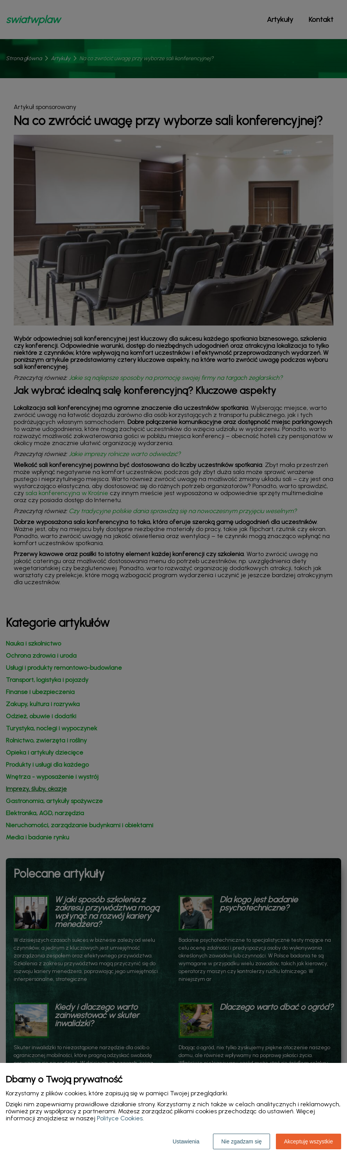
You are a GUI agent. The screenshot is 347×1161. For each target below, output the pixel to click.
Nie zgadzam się (241, 1141)
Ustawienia (186, 1141)
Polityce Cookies (120, 1118)
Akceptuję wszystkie (308, 1141)
